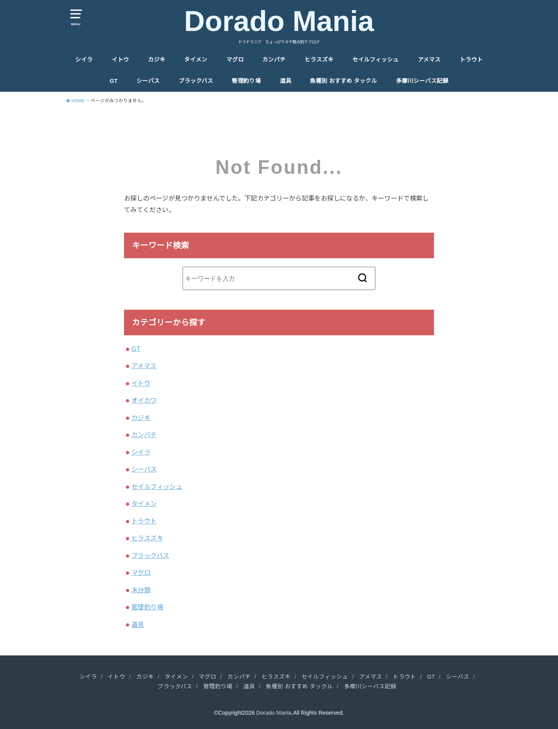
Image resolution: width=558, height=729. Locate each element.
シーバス (148, 81)
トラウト (471, 60)
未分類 (140, 590)
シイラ (84, 60)
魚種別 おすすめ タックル (343, 81)
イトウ (120, 60)
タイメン (195, 60)
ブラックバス (196, 81)
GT (113, 81)
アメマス (429, 60)
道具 (285, 81)
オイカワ (144, 400)
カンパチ (274, 60)
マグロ (235, 60)
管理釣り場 (246, 81)
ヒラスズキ (319, 60)
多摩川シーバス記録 (422, 81)
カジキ (156, 60)
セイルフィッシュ (375, 60)
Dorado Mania (279, 21)
